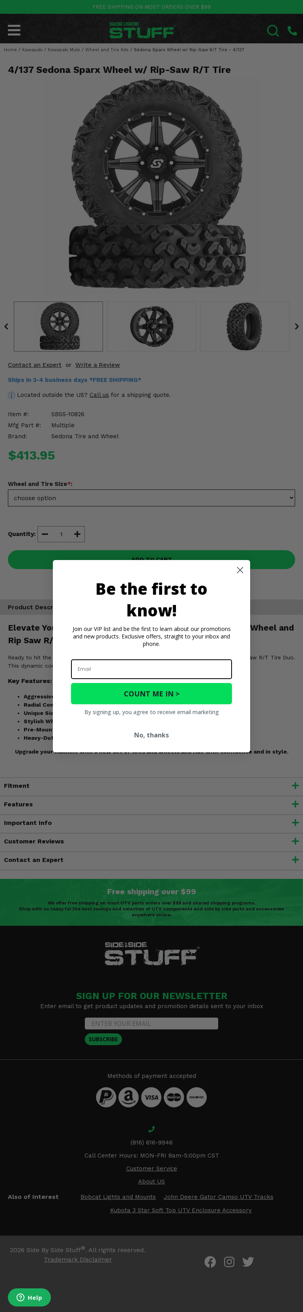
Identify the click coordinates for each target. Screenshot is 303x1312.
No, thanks (151, 735)
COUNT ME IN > (152, 693)
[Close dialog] (240, 570)
